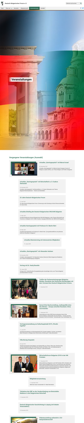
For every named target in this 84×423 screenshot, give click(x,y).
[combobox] (74, 3)
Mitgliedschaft (24, 8)
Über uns (8, 8)
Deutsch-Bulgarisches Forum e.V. (16, 3)
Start (2, 8)
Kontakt (43, 8)
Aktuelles (16, 8)
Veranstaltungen (34, 8)
